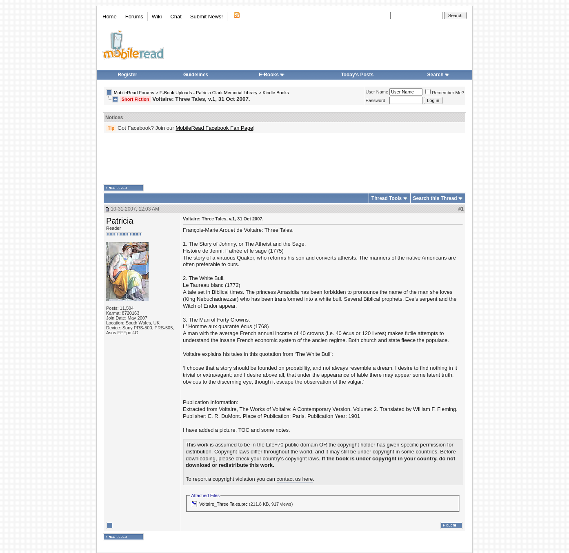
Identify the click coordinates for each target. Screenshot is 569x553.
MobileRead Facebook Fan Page (214, 128)
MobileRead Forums (134, 92)
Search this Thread (435, 198)
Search (438, 75)
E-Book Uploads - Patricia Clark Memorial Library (209, 92)
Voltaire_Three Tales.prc (223, 504)
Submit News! (206, 16)
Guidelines (195, 75)
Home (109, 16)
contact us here (295, 479)
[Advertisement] (284, 159)
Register (127, 75)
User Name (377, 91)
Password (375, 100)
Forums (134, 16)
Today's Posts (357, 75)
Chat (175, 16)
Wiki (157, 16)
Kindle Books (276, 92)
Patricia (119, 220)
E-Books (271, 75)
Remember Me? (444, 92)
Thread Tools (386, 198)
